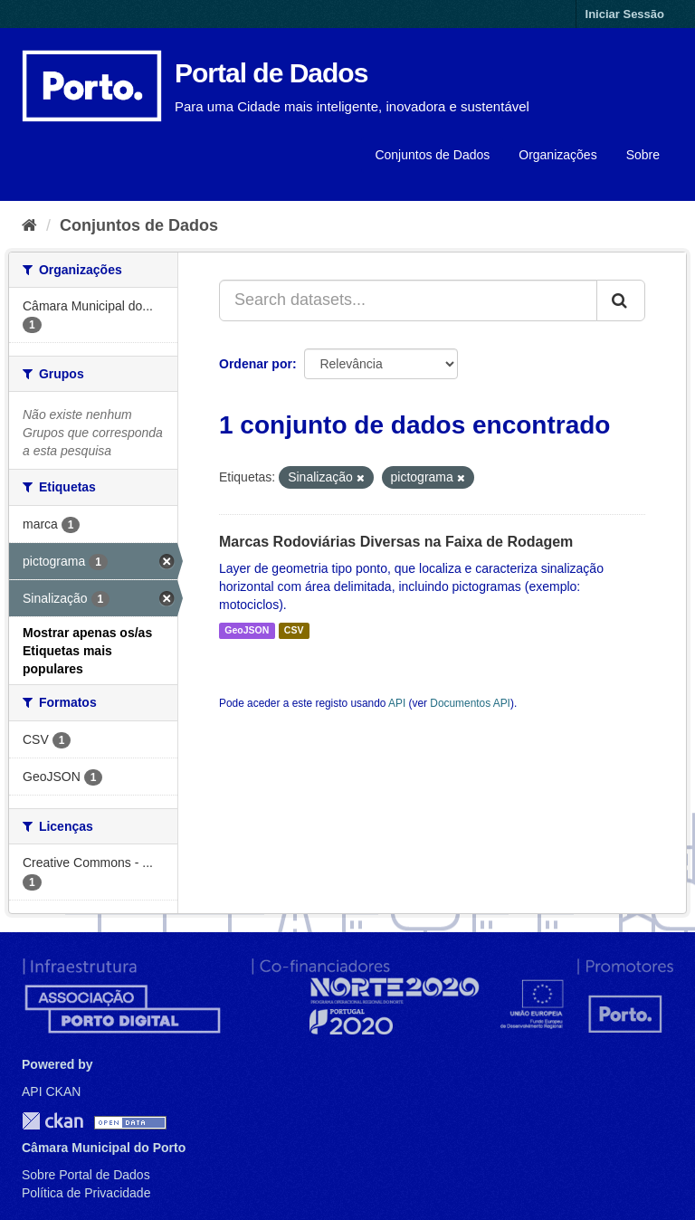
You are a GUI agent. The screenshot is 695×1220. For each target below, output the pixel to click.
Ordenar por (255, 364)
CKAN (52, 1120)
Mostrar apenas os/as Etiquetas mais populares (87, 650)
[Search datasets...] (408, 300)
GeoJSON (246, 630)
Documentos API (470, 703)
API (396, 703)
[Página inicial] (29, 225)
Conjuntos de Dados (432, 155)
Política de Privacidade (86, 1193)
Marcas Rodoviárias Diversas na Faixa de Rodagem (396, 541)
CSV (294, 630)
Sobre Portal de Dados (86, 1175)
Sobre (643, 155)
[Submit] (620, 300)
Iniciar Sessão (625, 14)
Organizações (557, 155)
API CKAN (51, 1091)
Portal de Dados (271, 73)
